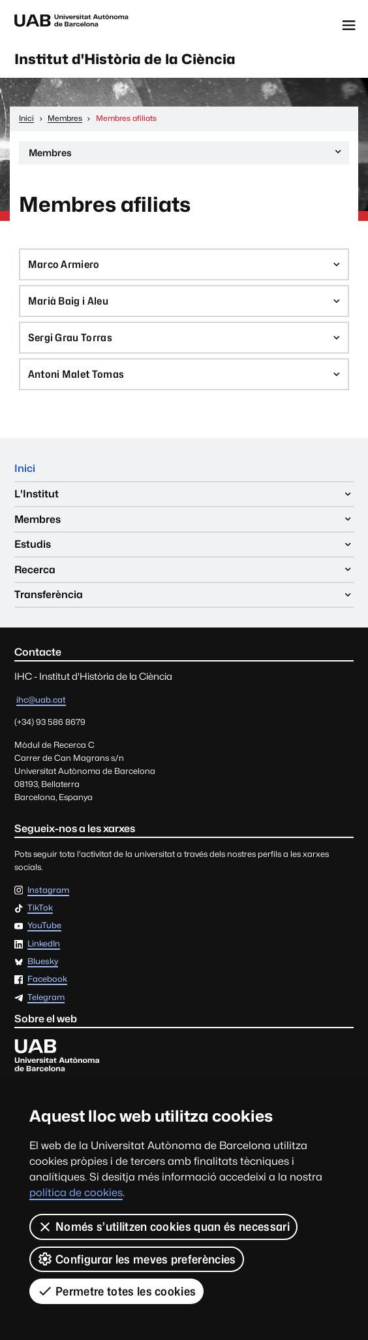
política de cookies (76, 1192)
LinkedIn (43, 944)
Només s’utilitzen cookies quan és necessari (163, 1227)
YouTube (44, 925)
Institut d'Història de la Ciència (125, 59)
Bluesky (42, 961)
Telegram (46, 997)
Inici (24, 468)
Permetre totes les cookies (116, 1291)
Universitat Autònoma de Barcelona (71, 25)
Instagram (48, 890)
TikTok (40, 908)
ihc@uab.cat (41, 700)
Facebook (47, 979)
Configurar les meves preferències (136, 1259)
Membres (186, 155)
